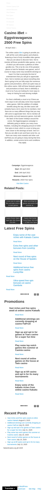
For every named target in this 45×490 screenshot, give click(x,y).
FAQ (39, 489)
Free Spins (9, 15)
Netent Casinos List (12, 6)
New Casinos (10, 12)
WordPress (23, 486)
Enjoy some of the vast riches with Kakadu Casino (26, 236)
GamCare (21, 489)
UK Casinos (9, 24)
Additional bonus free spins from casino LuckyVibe (23, 269)
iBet (20, 53)
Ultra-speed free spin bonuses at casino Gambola (23, 283)
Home (8, 3)
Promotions (10, 18)
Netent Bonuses (11, 9)
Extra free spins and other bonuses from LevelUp (25, 247)
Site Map (32, 489)
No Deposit (10, 21)
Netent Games (11, 28)
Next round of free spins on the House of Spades (24, 257)
